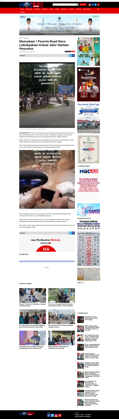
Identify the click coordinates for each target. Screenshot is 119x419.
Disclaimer (88, 414)
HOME (22, 9)
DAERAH (44, 9)
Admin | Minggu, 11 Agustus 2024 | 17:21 (27, 51)
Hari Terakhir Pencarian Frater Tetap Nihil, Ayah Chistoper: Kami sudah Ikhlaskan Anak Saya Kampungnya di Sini (92, 338)
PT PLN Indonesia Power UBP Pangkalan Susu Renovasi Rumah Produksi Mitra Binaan (32, 327)
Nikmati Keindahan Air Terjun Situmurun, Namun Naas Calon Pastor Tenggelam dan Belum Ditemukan (92, 402)
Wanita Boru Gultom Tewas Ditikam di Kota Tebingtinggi (91, 318)
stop (73, 51)
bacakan (68, 51)
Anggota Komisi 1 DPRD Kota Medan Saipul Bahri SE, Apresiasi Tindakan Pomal (92, 365)
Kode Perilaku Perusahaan (83, 416)
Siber (82, 414)
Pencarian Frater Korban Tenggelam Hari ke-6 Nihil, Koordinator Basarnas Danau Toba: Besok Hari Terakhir (92, 393)
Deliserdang (26, 38)
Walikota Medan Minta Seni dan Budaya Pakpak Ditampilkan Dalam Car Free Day (92, 328)
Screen (83, 4)
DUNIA (51, 9)
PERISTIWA (29, 9)
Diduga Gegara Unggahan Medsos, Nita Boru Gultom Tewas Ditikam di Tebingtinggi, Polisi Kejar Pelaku (92, 374)
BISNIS (57, 9)
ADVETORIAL (87, 9)
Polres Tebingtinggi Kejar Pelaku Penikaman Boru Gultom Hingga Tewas (92, 346)
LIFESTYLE (64, 9)
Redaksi (77, 414)
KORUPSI (78, 9)
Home (20, 38)
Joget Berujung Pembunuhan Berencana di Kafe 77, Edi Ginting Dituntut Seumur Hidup (92, 355)
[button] (98, 8)
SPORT (72, 9)
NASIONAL (37, 9)
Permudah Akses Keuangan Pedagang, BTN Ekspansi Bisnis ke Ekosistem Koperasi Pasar (31, 348)
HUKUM (22, 12)
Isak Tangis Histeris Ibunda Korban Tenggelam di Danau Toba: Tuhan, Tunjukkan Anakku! (92, 384)
